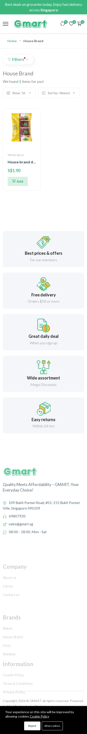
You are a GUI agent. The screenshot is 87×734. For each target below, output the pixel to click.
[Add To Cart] (18, 181)
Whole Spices (16, 155)
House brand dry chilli (26, 162)
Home (12, 41)
